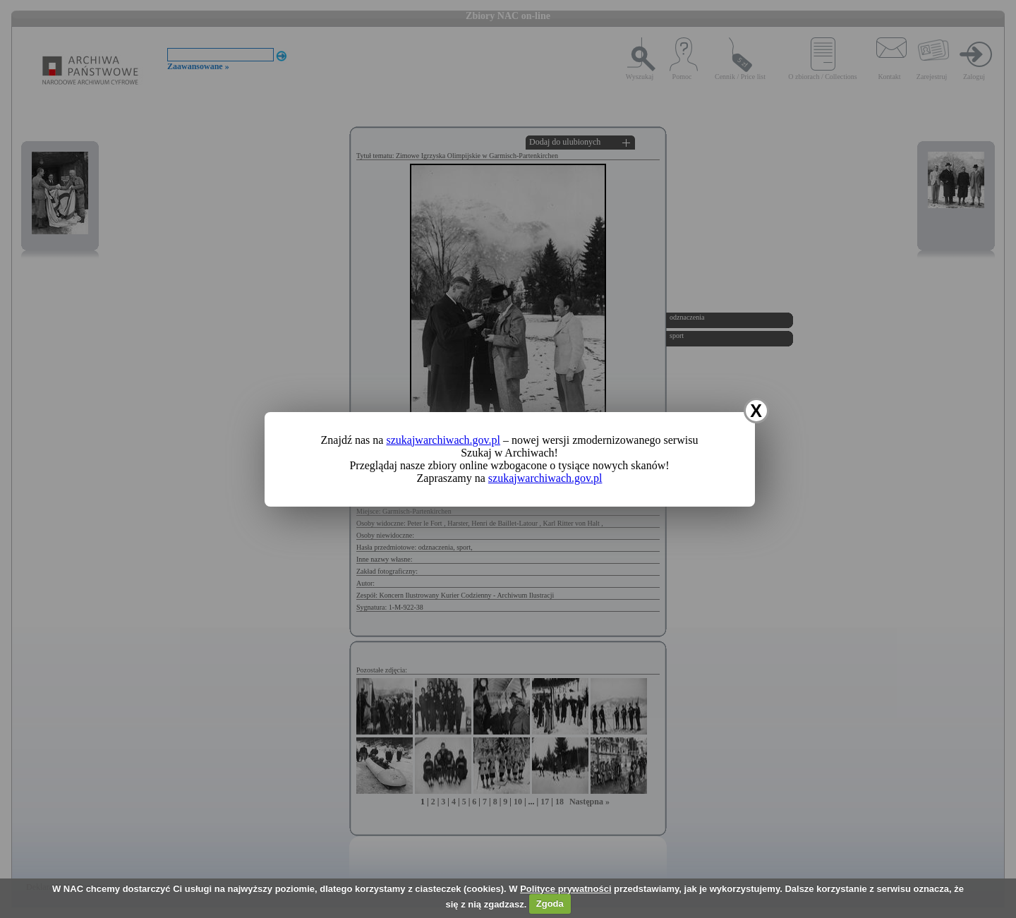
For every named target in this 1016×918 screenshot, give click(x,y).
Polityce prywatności (565, 888)
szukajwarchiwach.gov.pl (443, 440)
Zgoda (550, 903)
